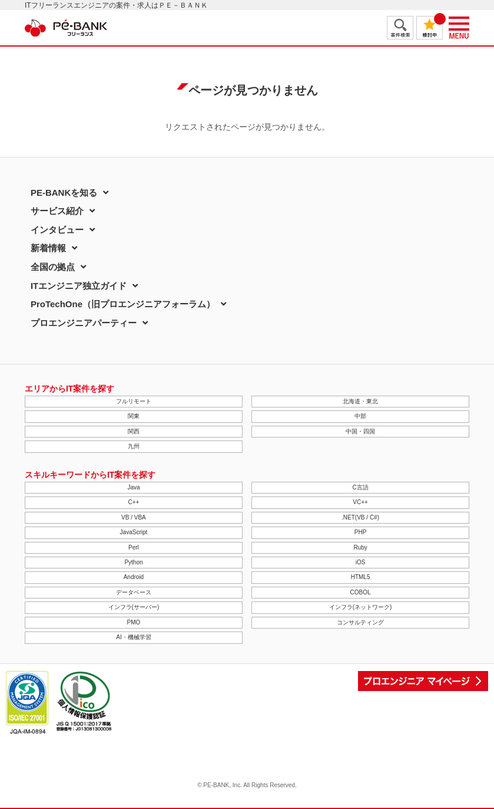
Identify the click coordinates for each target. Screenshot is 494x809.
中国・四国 (360, 431)
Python (133, 562)
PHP (360, 532)
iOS (361, 562)
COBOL (360, 592)
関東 (134, 416)
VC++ (360, 502)
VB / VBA (133, 517)
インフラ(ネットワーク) (360, 607)
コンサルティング (360, 622)
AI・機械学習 (133, 637)
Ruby (360, 547)
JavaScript (134, 532)
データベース (133, 592)
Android (134, 577)
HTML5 (360, 577)
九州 (134, 446)
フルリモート (133, 401)
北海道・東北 (360, 401)
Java (133, 487)
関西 (134, 431)
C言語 (360, 487)
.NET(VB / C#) (360, 517)
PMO (134, 622)
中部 (360, 416)
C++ (133, 502)
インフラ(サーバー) (134, 607)
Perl (133, 547)
